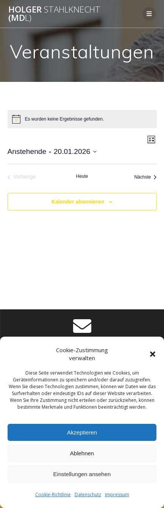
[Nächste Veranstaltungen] (145, 176)
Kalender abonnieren (78, 202)
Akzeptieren (82, 432)
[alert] (82, 119)
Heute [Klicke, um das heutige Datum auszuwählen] (82, 176)
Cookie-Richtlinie (53, 494)
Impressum (117, 494)
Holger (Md (54, 13)
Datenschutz (88, 494)
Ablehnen (82, 453)
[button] (152, 354)
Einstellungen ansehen (82, 474)
